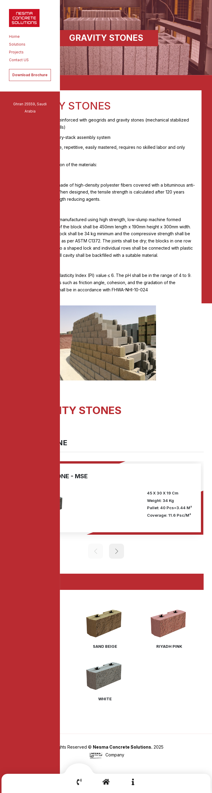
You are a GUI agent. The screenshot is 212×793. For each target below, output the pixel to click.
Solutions (17, 44)
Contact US (19, 60)
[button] (190, 384)
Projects (16, 52)
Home (14, 36)
